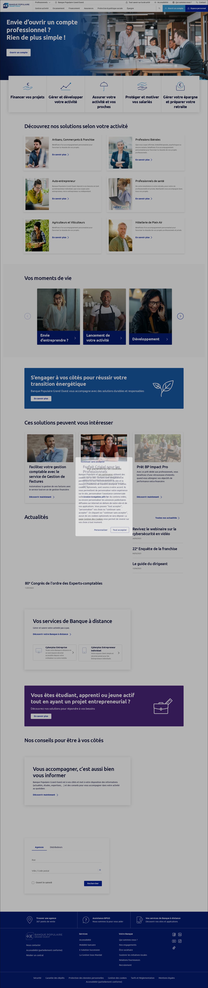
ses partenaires (105, 472)
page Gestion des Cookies (91, 516)
